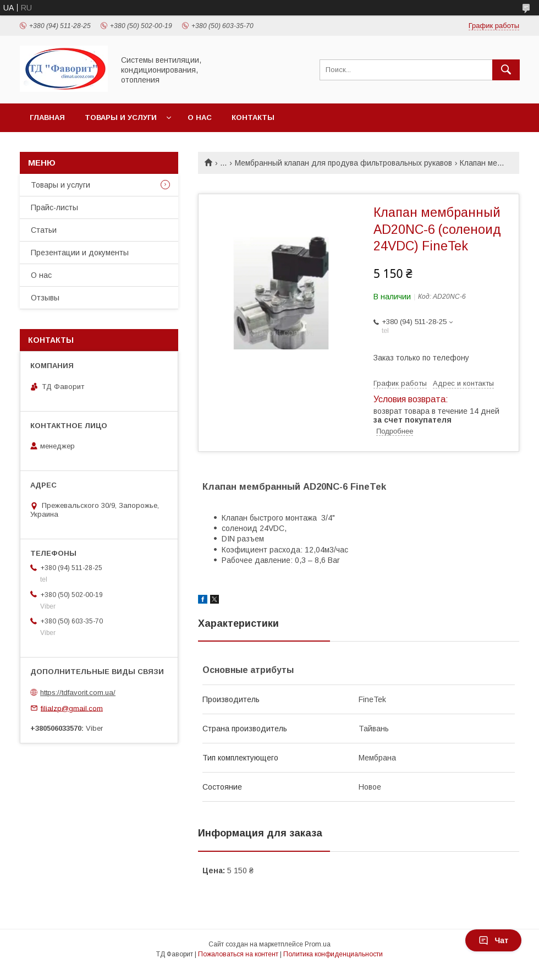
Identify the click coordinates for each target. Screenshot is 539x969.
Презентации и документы (80, 252)
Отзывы (45, 297)
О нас (200, 117)
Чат (493, 940)
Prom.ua (318, 944)
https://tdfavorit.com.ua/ (78, 692)
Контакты (253, 117)
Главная (47, 117)
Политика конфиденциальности (333, 954)
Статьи (44, 230)
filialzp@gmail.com (72, 708)
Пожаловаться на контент (238, 954)
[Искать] (506, 69)
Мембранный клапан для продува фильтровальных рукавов (343, 162)
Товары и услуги (121, 117)
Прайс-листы (54, 207)
